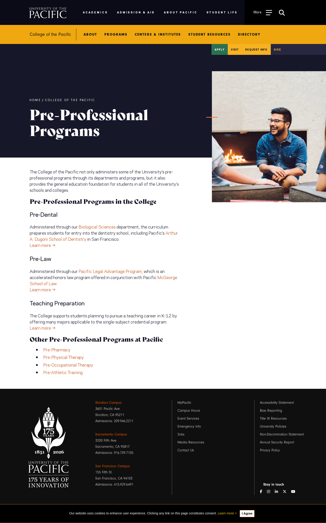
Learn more (226, 513)
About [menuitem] (90, 34)
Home (35, 100)
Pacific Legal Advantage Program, (111, 271)
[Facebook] (263, 492)
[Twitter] (286, 492)
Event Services (188, 418)
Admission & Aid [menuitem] (136, 12)
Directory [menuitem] (249, 34)
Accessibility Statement (277, 403)
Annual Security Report (277, 442)
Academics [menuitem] (95, 12)
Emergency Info (189, 426)
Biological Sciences (97, 226)
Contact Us (185, 450)
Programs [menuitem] (116, 34)
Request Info (256, 49)
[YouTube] (295, 492)
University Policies (273, 426)
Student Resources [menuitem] (209, 34)
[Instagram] (270, 492)
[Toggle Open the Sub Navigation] (263, 12)
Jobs (181, 434)
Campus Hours (188, 411)
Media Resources (190, 442)
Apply (220, 49)
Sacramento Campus (111, 434)
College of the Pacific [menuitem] (50, 34)
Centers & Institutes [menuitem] (158, 34)
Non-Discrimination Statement (282, 434)
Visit (235, 49)
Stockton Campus (108, 403)
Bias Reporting (271, 411)
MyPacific (184, 403)
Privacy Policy (270, 450)
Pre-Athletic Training (63, 372)
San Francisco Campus (112, 466)
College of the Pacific (70, 100)
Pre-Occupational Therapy (68, 364)
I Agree (247, 513)
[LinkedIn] (278, 492)
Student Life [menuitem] (222, 12)
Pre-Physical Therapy (63, 357)
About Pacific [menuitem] (180, 12)
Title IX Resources (273, 418)
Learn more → (42, 245)
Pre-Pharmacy (56, 349)
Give (277, 49)
